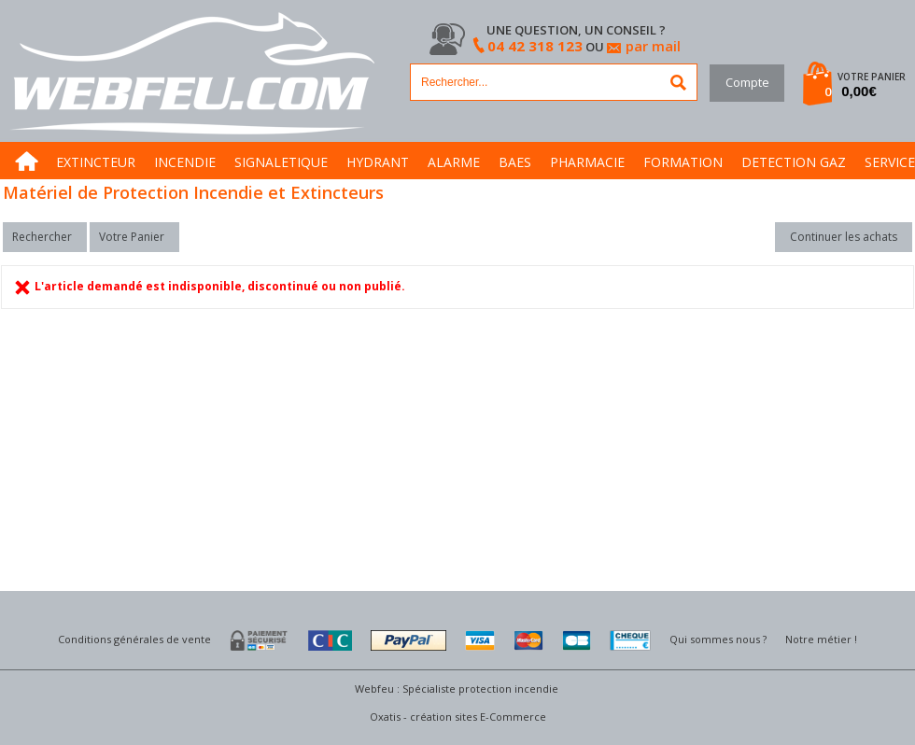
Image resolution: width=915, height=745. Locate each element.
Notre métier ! (821, 639)
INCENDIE (185, 162)
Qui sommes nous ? (718, 639)
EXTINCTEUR (95, 162)
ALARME (454, 162)
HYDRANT (377, 162)
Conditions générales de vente (134, 639)
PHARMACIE (587, 162)
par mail (653, 45)
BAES (515, 162)
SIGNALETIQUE (281, 162)
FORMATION (683, 162)
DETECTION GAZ (793, 162)
